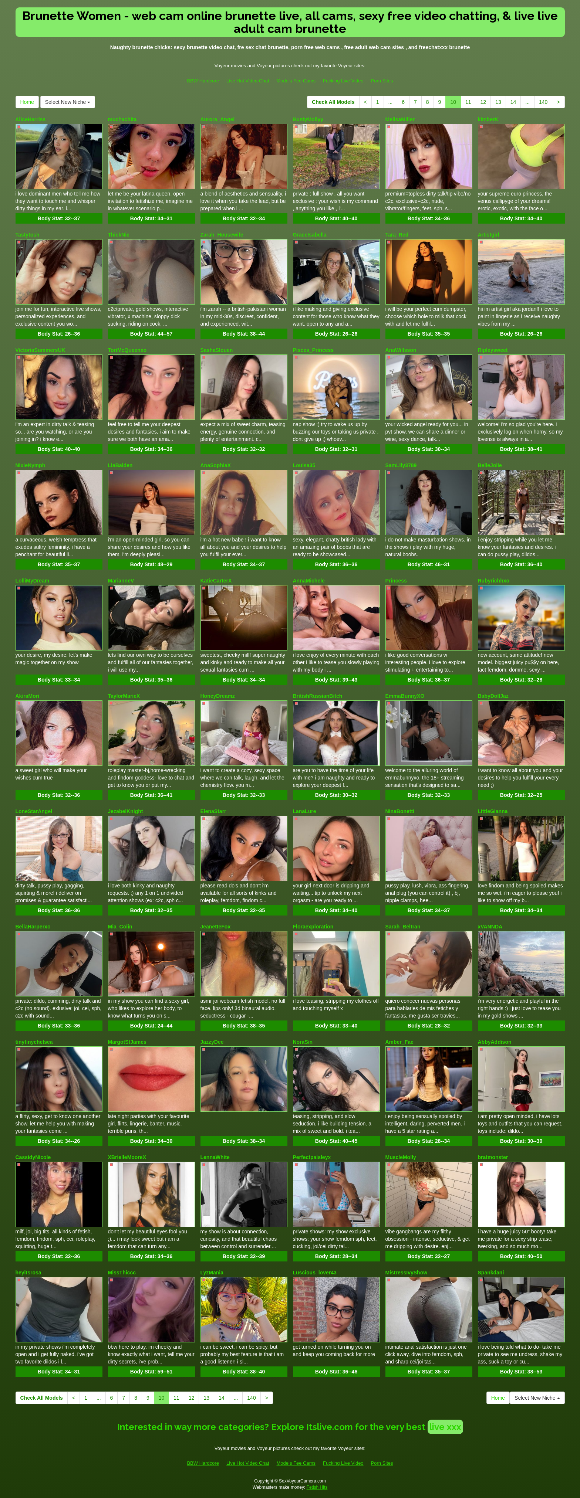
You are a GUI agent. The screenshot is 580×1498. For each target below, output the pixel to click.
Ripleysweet (493, 350)
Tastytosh (28, 235)
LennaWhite (215, 1157)
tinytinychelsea (34, 1042)
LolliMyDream (33, 581)
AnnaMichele (309, 581)
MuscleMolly (400, 1157)
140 (543, 102)
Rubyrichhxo (494, 581)
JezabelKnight (125, 811)
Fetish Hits (317, 1487)
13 (498, 102)
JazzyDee (212, 1042)
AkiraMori (28, 696)
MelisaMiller (400, 119)
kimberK (488, 119)
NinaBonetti (400, 811)
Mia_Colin (120, 927)
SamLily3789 (401, 465)
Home (27, 102)
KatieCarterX (216, 581)
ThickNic (118, 235)
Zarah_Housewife (221, 235)
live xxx (445, 1426)
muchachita (122, 119)
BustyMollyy (308, 119)
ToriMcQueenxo (127, 350)
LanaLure (304, 811)
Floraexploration (313, 927)
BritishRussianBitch (318, 696)
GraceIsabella (310, 235)
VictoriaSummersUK (40, 350)
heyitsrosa (28, 1272)
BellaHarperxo (33, 927)
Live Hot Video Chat (247, 81)
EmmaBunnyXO (405, 696)
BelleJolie (490, 465)
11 (468, 102)
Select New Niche (67, 102)
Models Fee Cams (296, 81)
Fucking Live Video (343, 81)
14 (513, 102)
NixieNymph (30, 465)
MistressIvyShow (406, 1272)
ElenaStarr (213, 811)
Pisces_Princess (313, 350)
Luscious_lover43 (315, 1272)
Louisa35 (304, 465)
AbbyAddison (495, 1042)
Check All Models (333, 102)
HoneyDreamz (217, 696)
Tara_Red (397, 235)
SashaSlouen (216, 350)
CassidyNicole (33, 1157)
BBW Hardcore (203, 81)
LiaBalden (120, 465)
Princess (396, 581)
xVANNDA (490, 927)
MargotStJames (127, 1042)
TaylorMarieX (124, 696)
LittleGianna (493, 811)
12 (483, 102)
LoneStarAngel (34, 811)
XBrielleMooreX (127, 1157)
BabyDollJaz (493, 696)
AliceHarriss (31, 119)
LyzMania (212, 1272)
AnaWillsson (401, 350)
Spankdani (491, 1272)
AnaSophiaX (215, 465)
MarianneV (121, 581)
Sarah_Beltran (403, 927)
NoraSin (303, 1042)
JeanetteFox (215, 927)
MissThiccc (122, 1272)
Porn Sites (382, 81)
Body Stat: (59, 218)
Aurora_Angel (217, 119)
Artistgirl (488, 235)
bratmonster (493, 1157)
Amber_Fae (399, 1042)
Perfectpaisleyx (312, 1157)
